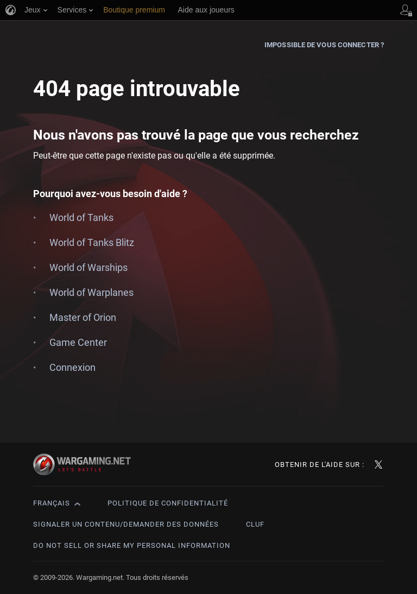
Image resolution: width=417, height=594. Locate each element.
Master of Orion (82, 317)
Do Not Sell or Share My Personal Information (131, 545)
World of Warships (88, 267)
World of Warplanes (91, 292)
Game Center (78, 342)
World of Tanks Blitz (91, 242)
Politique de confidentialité (168, 503)
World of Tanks (81, 217)
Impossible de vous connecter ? (324, 45)
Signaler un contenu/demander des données (126, 524)
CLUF (255, 524)
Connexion (72, 367)
